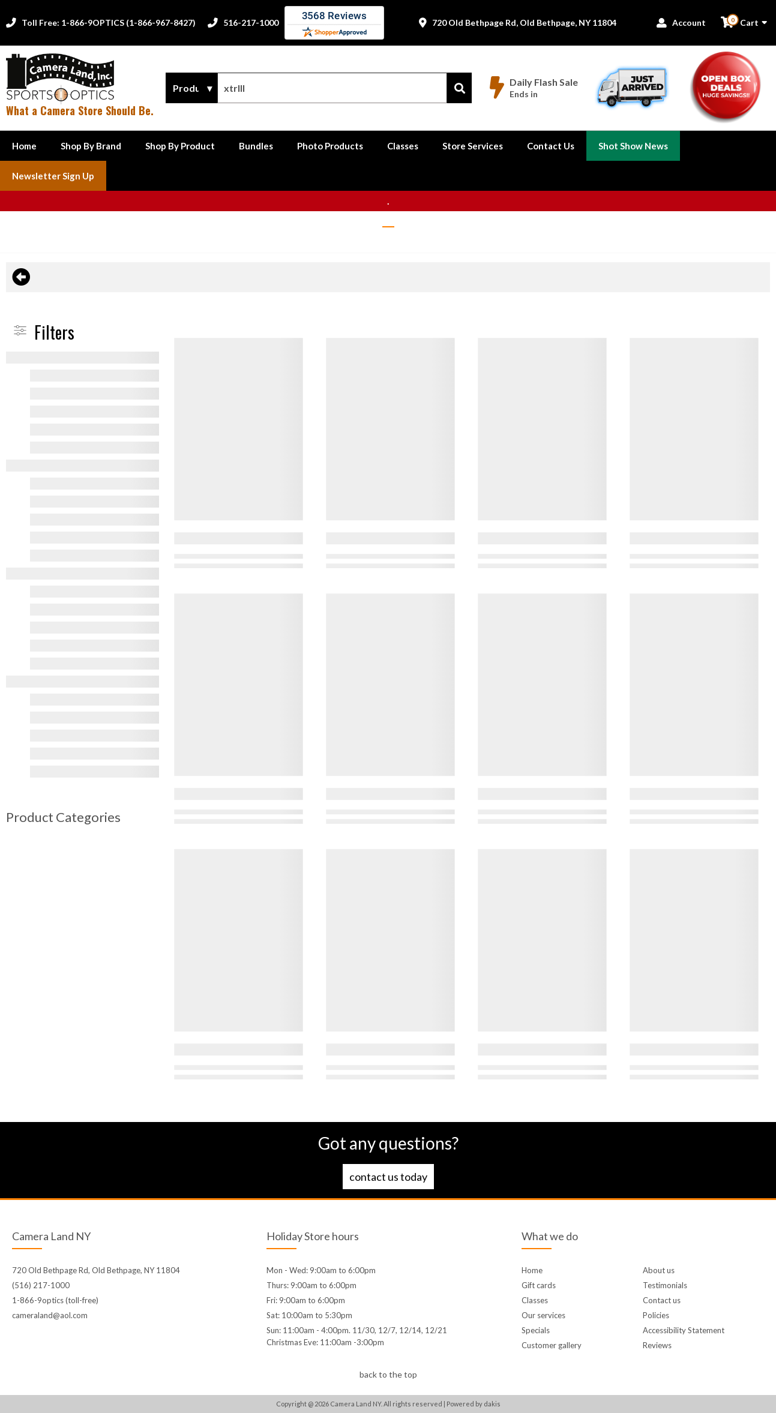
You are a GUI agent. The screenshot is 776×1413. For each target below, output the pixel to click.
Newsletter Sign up (53, 175)
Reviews (657, 1345)
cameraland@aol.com (50, 1315)
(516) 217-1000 (41, 1285)
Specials (536, 1330)
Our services (543, 1315)
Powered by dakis (474, 1404)
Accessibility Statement (683, 1330)
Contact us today (388, 1176)
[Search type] (191, 88)
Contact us (662, 1300)
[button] (91, 146)
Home (24, 145)
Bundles (256, 145)
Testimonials (665, 1285)
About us (659, 1270)
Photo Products (330, 145)
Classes (402, 145)
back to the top (388, 1374)
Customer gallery (552, 1345)
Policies (656, 1315)
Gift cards (539, 1285)
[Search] (459, 88)
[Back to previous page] (21, 277)
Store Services (472, 145)
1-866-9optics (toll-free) (55, 1300)
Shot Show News (633, 145)
